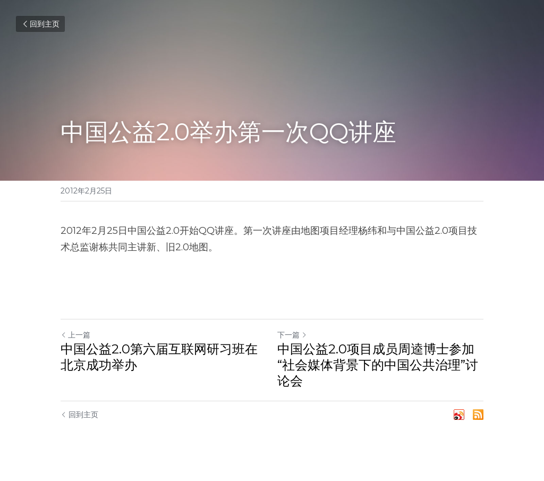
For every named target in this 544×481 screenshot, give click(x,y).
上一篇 (75, 335)
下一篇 (292, 335)
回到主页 (40, 24)
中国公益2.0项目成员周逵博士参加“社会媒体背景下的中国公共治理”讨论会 (377, 365)
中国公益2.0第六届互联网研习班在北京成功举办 (159, 357)
